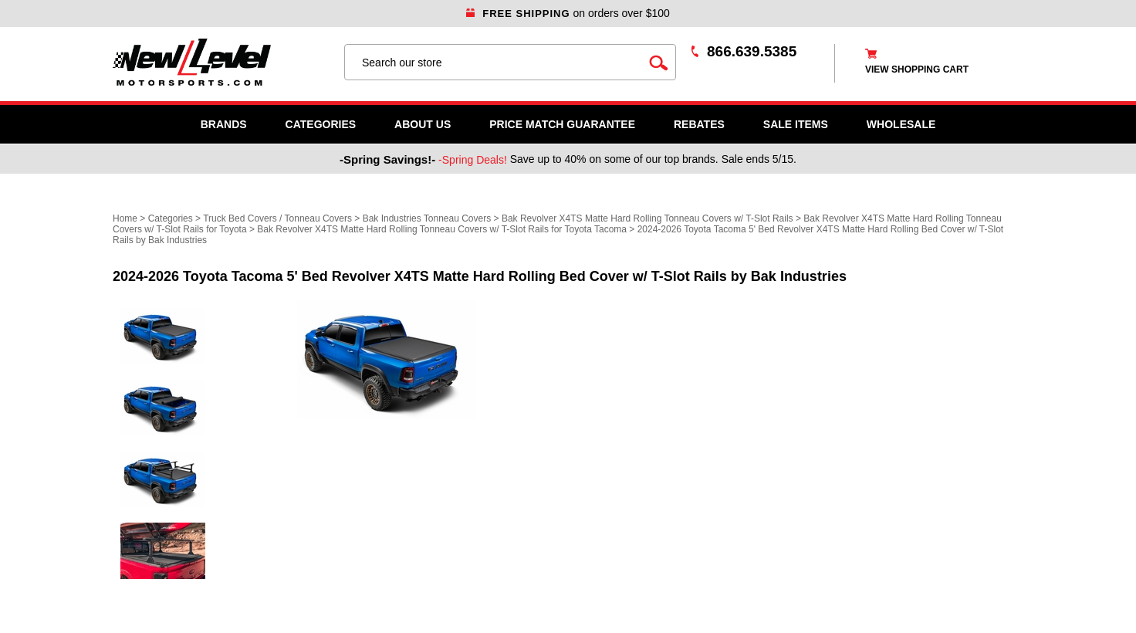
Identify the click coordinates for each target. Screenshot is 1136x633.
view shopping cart (917, 69)
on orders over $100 (568, 13)
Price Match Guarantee (562, 124)
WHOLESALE (901, 124)
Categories (321, 124)
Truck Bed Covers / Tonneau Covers (277, 218)
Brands (224, 124)
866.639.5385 (751, 51)
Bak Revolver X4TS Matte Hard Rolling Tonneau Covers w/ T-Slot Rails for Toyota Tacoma (442, 229)
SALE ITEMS (795, 124)
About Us (422, 124)
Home (125, 218)
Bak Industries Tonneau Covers (427, 218)
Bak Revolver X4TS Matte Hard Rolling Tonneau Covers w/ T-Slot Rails (647, 218)
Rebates (699, 124)
